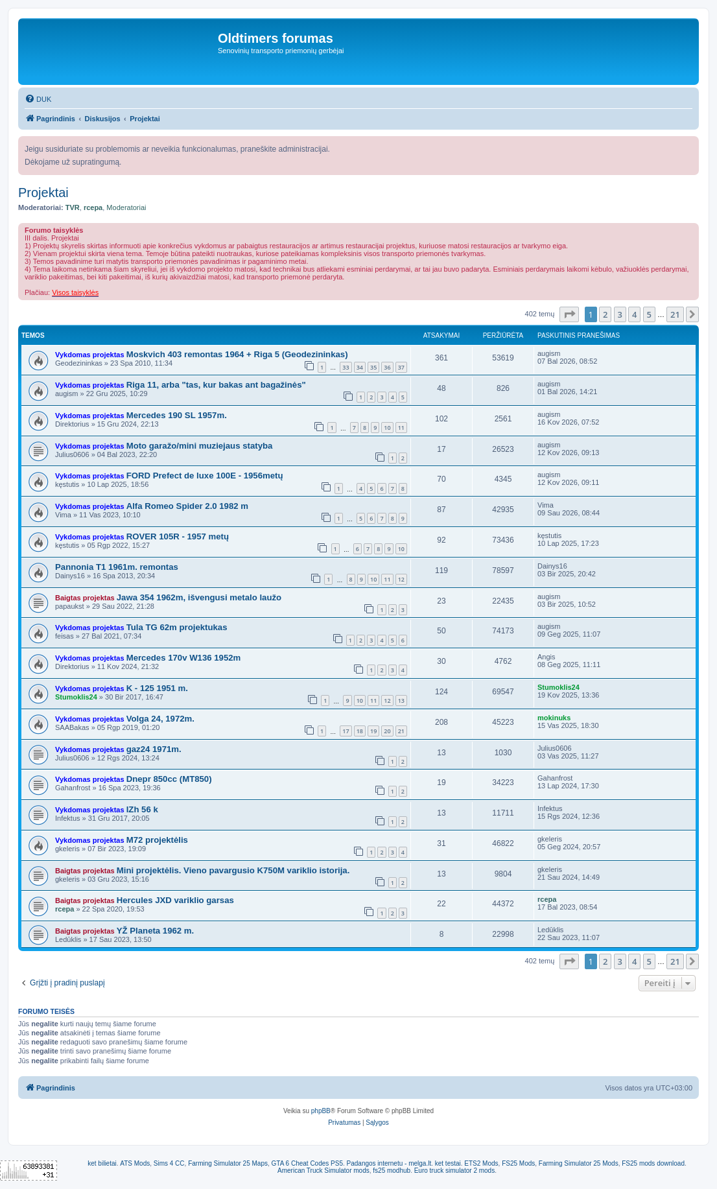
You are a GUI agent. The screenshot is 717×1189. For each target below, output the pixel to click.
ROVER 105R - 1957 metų (177, 536)
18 (360, 731)
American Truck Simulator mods (323, 1170)
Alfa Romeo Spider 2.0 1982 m (187, 506)
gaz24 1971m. (154, 749)
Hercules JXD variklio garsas (175, 900)
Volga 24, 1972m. (160, 719)
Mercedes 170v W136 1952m (183, 658)
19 (373, 731)
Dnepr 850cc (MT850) (169, 779)
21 (401, 731)
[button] (569, 314)
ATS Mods (135, 1163)
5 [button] (649, 314)
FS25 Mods (518, 1163)
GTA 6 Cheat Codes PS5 (307, 1163)
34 (360, 367)
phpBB (321, 1110)
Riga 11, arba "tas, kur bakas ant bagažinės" (216, 385)
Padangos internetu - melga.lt (389, 1163)
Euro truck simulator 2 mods (454, 1170)
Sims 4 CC (169, 1163)
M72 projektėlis (157, 840)
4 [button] (634, 314)
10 (387, 427)
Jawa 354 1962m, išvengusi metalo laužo (199, 597)
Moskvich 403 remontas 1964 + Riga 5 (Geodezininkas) (237, 354)
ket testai (448, 1163)
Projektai (43, 192)
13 (401, 700)
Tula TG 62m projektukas (177, 627)
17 (345, 731)
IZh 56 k (142, 809)
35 (373, 367)
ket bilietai (102, 1163)
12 (401, 579)
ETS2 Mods (481, 1163)
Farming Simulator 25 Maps (228, 1163)
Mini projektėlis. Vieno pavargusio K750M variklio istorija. (233, 870)
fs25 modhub (391, 1170)
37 (401, 367)
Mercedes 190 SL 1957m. (176, 415)
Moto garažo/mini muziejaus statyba (199, 446)
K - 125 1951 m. (157, 688)
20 (387, 731)
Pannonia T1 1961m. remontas (116, 567)
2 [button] (605, 314)
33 (345, 367)
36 (387, 367)
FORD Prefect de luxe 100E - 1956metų (204, 475)
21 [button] (675, 314)
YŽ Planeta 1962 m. (155, 931)
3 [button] (620, 314)
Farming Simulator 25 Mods (578, 1163)
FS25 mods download (653, 1163)
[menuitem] (38, 99)
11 (401, 427)
